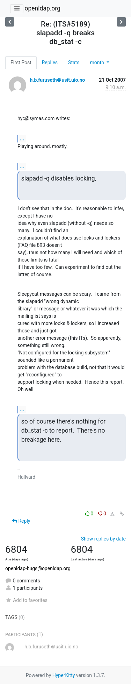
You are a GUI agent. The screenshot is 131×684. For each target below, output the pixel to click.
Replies (50, 62)
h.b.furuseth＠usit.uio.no (57, 80)
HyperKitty (63, 675)
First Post (20, 62)
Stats (73, 62)
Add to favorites (26, 600)
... (22, 138)
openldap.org (42, 8)
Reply (21, 521)
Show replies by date (103, 539)
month (97, 62)
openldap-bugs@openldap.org (38, 568)
